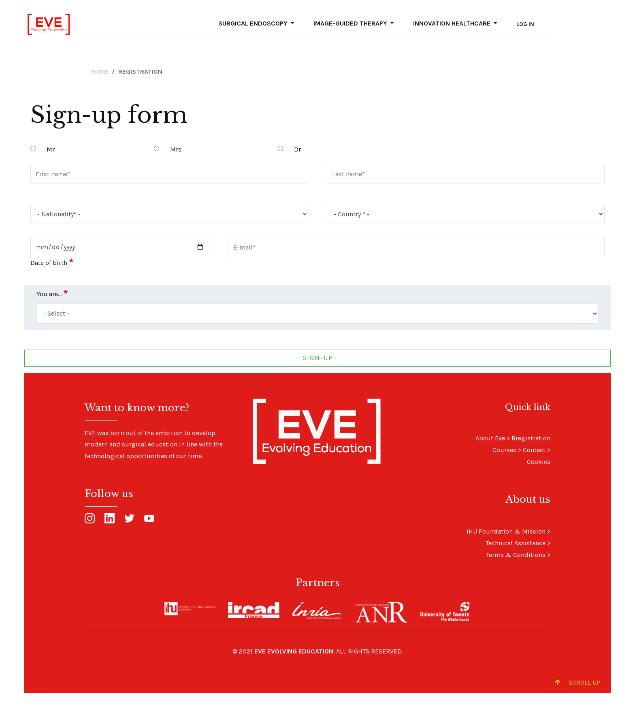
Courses (504, 450)
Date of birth (48, 263)
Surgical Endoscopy (253, 23)
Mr (51, 149)
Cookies (538, 461)
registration (533, 438)
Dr (297, 149)
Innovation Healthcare (452, 23)
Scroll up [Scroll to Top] (577, 682)
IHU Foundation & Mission (506, 531)
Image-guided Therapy (351, 23)
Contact (534, 450)
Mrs (175, 149)
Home (100, 71)
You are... (49, 294)
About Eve (490, 438)
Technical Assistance (516, 543)
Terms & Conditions (516, 555)
